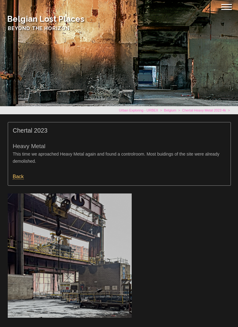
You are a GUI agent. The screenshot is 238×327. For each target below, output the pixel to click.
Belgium (170, 110)
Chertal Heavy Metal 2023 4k (204, 110)
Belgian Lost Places (45, 19)
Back (18, 176)
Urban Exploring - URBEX (138, 110)
